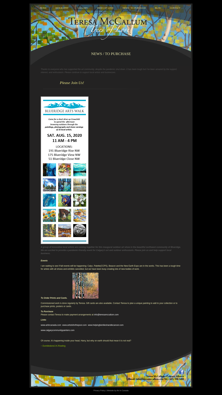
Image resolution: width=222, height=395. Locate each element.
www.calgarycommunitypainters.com (57, 330)
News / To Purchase (134, 8)
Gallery (83, 8)
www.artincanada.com (51, 325)
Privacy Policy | (100, 390)
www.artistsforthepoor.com (74, 325)
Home (43, 8)
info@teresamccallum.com (106, 314)
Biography (62, 8)
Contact (175, 8)
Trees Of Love (105, 8)
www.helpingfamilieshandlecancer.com (105, 325)
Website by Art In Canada (118, 390)
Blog (158, 8)
